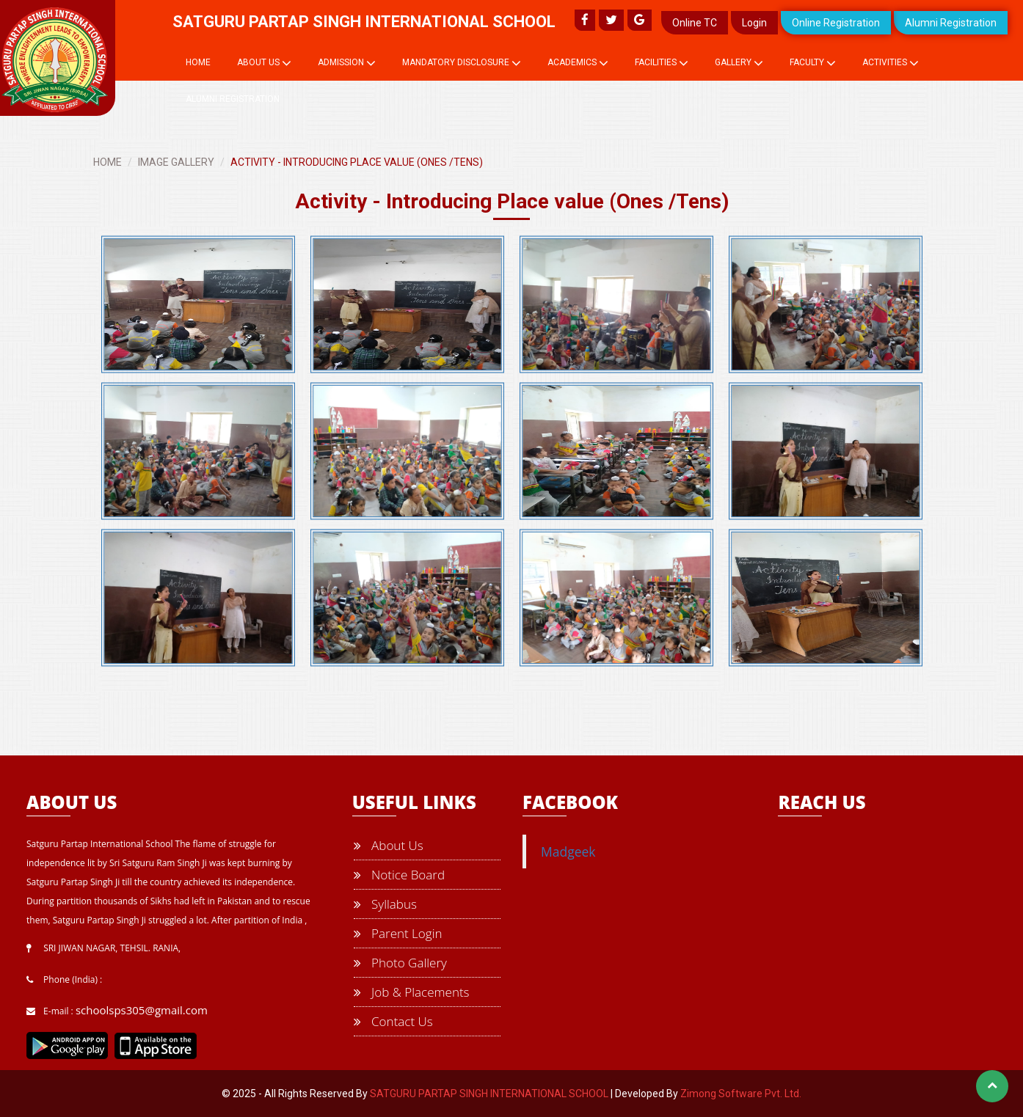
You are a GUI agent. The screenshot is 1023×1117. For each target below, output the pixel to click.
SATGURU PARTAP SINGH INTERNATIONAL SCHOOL (489, 1093)
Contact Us (393, 1021)
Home (198, 62)
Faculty (813, 63)
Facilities (661, 63)
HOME (107, 162)
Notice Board (399, 874)
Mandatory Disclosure (461, 63)
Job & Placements (412, 992)
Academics (577, 63)
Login (754, 23)
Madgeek (568, 851)
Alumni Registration (951, 23)
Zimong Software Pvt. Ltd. (740, 1093)
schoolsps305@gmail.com (142, 1010)
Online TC (694, 23)
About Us (264, 63)
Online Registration (836, 23)
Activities (890, 63)
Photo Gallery (400, 962)
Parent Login (398, 933)
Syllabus (385, 904)
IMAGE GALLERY (176, 162)
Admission (347, 63)
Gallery (739, 63)
